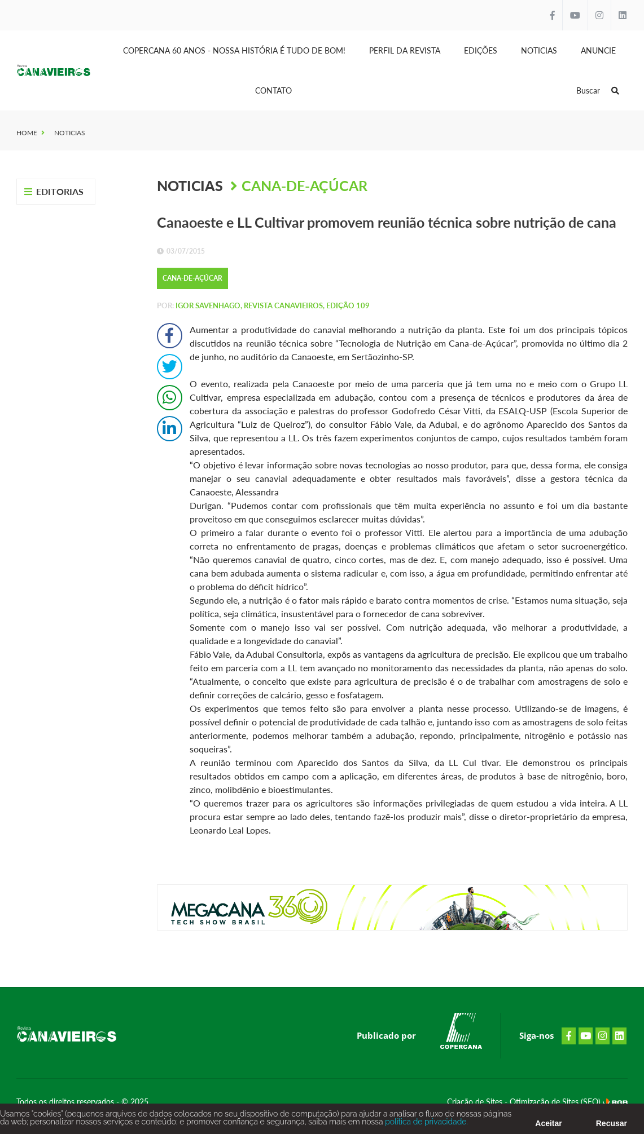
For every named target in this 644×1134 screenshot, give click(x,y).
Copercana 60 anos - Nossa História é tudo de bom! (234, 50)
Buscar (597, 90)
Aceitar (548, 1125)
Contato (273, 90)
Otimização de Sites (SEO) (556, 1101)
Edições (480, 50)
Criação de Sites (476, 1101)
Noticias (539, 50)
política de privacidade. (425, 1123)
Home (26, 133)
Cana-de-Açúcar (304, 185)
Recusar (611, 1125)
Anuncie (598, 50)
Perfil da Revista (404, 50)
